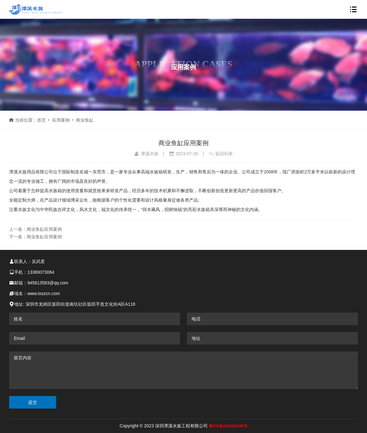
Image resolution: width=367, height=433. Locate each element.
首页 (41, 120)
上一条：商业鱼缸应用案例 (35, 229)
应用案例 (61, 120)
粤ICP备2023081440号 (228, 426)
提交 (32, 402)
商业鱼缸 (84, 120)
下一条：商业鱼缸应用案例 (35, 236)
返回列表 (221, 153)
